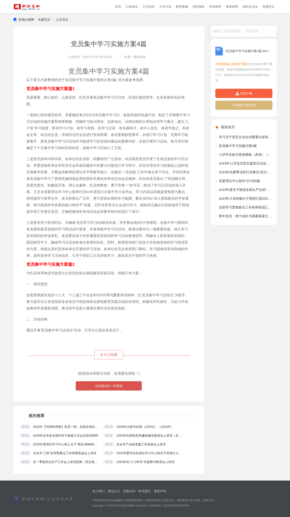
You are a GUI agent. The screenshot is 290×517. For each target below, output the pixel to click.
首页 (118, 6)
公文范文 (62, 20)
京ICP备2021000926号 (176, 505)
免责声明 (160, 491)
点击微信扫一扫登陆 (109, 386)
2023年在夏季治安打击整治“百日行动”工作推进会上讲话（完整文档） (245, 172)
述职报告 (198, 6)
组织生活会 (250, 6)
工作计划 (165, 6)
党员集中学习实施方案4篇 (238, 146)
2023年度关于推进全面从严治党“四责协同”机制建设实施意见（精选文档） (245, 190)
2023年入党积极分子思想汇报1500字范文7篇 (245, 198)
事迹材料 (232, 6)
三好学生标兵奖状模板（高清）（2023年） (245, 154)
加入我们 (98, 491)
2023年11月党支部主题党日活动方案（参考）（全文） (245, 163)
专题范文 (268, 6)
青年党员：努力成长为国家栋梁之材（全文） (245, 216)
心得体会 (132, 6)
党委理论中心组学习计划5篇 (239, 181)
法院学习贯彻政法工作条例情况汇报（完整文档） (245, 207)
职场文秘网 (26, 20)
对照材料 (215, 6)
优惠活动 (129, 491)
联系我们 (144, 491)
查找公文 (114, 491)
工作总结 (148, 6)
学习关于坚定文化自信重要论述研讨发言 (245, 137)
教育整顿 (182, 6)
